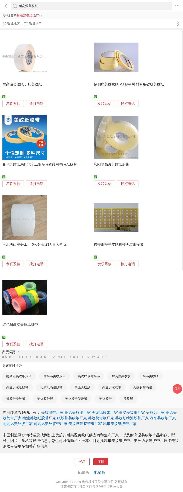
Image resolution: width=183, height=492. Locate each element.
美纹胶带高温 (142, 387)
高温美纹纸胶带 (17, 387)
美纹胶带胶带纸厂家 (85, 423)
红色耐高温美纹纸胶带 (20, 325)
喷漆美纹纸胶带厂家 (39, 418)
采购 (177, 388)
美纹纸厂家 (155, 412)
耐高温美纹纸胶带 (19, 376)
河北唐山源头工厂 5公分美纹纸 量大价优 (34, 244)
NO (59, 357)
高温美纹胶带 (111, 387)
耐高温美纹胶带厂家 (50, 423)
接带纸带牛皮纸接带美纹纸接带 (119, 244)
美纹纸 (128, 399)
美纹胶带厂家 (52, 412)
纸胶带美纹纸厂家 (72, 418)
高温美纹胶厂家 (78, 412)
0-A (4, 357)
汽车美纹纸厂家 (163, 418)
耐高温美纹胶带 (54, 376)
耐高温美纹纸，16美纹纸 (22, 84)
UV (88, 357)
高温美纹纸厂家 (132, 412)
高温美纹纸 (150, 376)
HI (36, 357)
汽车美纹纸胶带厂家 (120, 423)
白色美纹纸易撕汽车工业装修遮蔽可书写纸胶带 (39, 164)
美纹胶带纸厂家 (101, 418)
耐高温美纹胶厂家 (18, 423)
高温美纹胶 (82, 387)
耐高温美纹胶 (121, 376)
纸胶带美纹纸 (15, 399)
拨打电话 (36, 104)
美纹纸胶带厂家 (105, 412)
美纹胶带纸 (45, 399)
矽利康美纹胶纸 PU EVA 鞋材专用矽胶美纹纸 (129, 84)
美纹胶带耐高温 (89, 376)
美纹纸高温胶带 (51, 387)
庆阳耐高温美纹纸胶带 (111, 164)
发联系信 (13, 104)
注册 (100, 462)
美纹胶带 (105, 399)
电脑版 (99, 472)
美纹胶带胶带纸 (76, 399)
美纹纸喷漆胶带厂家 (132, 418)
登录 (82, 462)
